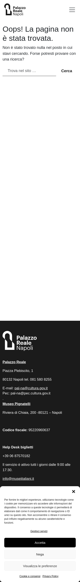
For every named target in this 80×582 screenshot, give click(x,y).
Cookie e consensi (29, 576)
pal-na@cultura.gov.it (31, 388)
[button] (73, 491)
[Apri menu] (72, 9)
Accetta (40, 542)
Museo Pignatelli (17, 404)
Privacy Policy (50, 576)
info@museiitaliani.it (18, 479)
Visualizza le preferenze (40, 566)
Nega (40, 554)
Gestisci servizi (38, 531)
